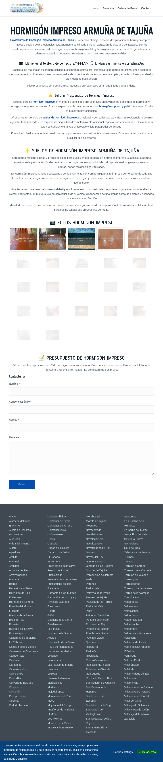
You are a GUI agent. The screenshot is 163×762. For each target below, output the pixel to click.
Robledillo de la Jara (98, 664)
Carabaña (15, 664)
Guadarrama (54, 624)
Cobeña (13, 700)
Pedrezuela (92, 588)
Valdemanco (131, 615)
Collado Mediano (19, 705)
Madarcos (53, 687)
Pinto (89, 610)
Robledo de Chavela (98, 669)
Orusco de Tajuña (96, 570)
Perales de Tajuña (96, 597)
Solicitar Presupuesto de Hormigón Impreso (84, 95)
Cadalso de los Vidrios (22, 646)
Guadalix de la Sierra (59, 619)
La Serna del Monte (136, 529)
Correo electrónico (20, 401)
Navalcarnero (94, 543)
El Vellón (129, 651)
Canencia (14, 660)
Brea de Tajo (16, 619)
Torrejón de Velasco (136, 574)
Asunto (14, 419)
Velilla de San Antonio (137, 646)
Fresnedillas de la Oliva (61, 565)
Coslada (52, 543)
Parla (89, 579)
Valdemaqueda (133, 619)
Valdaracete (131, 601)
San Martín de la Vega (99, 705)
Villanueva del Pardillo (137, 696)
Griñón (51, 615)
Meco (50, 700)
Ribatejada (92, 655)
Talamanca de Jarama (137, 552)
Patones (91, 583)
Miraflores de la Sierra (60, 709)
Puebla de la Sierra (97, 633)
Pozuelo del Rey (96, 624)
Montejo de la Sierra (59, 723)
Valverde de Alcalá (135, 642)
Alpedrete (14, 552)
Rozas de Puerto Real (99, 678)
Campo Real (16, 655)
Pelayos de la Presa (98, 592)
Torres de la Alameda (136, 592)
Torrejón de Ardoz (135, 565)
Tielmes (129, 556)
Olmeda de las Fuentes (100, 565)
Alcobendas (16, 534)
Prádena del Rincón (97, 628)
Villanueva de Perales (137, 691)
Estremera (53, 561)
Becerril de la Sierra (20, 588)
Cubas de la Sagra (58, 547)
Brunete (13, 624)
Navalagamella (94, 538)
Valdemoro (130, 628)
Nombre (14, 383)
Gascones (53, 606)
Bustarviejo (16, 633)
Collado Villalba (56, 516)
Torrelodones (132, 583)
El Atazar (14, 579)
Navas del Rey (94, 556)
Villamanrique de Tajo (137, 673)
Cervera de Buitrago (21, 682)
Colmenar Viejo (56, 529)
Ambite (13, 556)
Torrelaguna (131, 579)
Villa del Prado (132, 660)
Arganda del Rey (19, 570)
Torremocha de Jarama (138, 588)
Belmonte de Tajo (19, 592)
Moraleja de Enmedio (60, 727)
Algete (12, 547)
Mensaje (14, 437)
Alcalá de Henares (20, 529)
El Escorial (53, 556)
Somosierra (131, 543)
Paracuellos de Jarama (99, 574)
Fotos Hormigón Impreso (86, 222)
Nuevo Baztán (94, 561)
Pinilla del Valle (94, 606)
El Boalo (14, 610)
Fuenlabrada (54, 574)
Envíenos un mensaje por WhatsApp (120, 63)
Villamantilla (131, 682)
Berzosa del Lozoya (21, 601)
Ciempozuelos (17, 696)
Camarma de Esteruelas (23, 651)
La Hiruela (53, 628)
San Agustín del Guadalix (101, 682)
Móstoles (91, 525)
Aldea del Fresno (19, 543)
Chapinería (15, 687)
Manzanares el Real (59, 696)
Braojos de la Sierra (21, 615)
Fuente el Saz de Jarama (62, 579)
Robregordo (93, 673)
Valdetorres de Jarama (137, 633)
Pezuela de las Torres (99, 601)
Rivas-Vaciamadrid (97, 660)
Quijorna (91, 642)
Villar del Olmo (133, 700)
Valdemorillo (131, 624)
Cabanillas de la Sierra (22, 637)
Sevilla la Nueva (133, 538)
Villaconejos (131, 664)
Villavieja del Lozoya (136, 714)
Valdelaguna (131, 610)
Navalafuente (94, 534)
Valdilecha (130, 637)
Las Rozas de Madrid (60, 664)
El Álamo (14, 525)
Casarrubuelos (18, 669)
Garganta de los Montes (61, 592)
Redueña (91, 651)
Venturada (130, 655)
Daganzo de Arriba (58, 552)
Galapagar (53, 588)
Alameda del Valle (19, 521)
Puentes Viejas (95, 637)
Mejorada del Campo (59, 705)
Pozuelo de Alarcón (97, 619)
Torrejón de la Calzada (137, 570)
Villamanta (130, 678)
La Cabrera (15, 642)
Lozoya (52, 673)
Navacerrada (93, 529)
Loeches (52, 669)
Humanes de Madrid (59, 651)
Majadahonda (55, 691)
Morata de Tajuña (96, 521)
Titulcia (128, 561)
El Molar (52, 714)
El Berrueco (16, 597)
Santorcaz (130, 516)
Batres (13, 583)
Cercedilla (15, 678)
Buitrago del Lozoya (21, 628)
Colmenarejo (55, 534)
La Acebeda (54, 660)
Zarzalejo (129, 718)
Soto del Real (132, 547)
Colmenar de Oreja (58, 521)
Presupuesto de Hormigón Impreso (86, 358)
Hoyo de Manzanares (60, 646)
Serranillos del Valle (135, 534)
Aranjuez (14, 565)
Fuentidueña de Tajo (59, 583)
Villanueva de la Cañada (138, 687)
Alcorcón (14, 538)
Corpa (51, 538)
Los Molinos (54, 718)
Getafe (51, 610)
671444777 (80, 63)
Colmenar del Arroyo (59, 525)
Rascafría (92, 646)
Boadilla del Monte (20, 606)
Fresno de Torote (57, 570)
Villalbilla (129, 669)
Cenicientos (16, 673)
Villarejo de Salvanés (136, 705)
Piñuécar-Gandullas (97, 615)
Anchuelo (14, 561)
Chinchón (14, 691)
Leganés (52, 655)
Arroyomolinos (18, 574)
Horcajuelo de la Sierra (61, 642)
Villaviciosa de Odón (136, 709)
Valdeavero (131, 606)
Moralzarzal (93, 516)
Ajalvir (12, 516)
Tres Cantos (131, 597)
